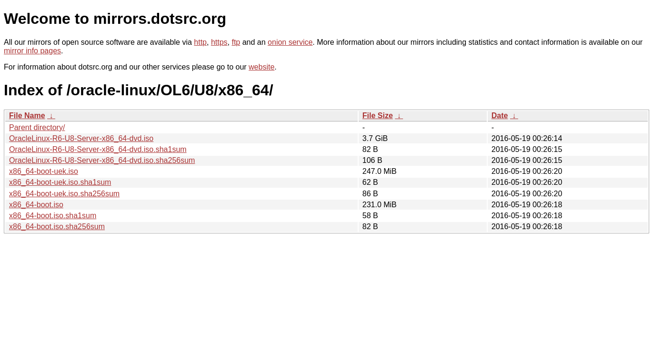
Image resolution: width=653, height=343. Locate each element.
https (219, 42)
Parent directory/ (37, 127)
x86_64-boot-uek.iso (43, 171)
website (261, 67)
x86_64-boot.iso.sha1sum (52, 216)
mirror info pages (32, 51)
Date (500, 115)
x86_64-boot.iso (36, 205)
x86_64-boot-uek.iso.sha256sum (64, 194)
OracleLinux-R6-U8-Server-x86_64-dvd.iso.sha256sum (102, 160)
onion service (290, 42)
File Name (27, 115)
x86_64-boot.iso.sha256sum (57, 226)
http (200, 42)
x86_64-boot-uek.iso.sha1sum (60, 182)
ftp (235, 42)
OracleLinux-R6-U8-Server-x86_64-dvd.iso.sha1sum (98, 149)
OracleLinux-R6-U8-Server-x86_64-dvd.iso (81, 138)
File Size (377, 115)
